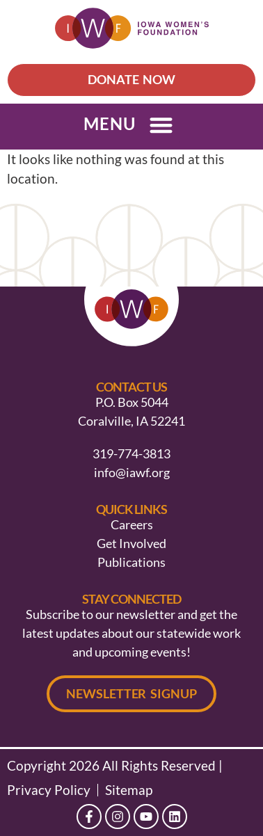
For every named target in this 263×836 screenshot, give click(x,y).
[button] (161, 124)
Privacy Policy (48, 790)
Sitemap (128, 790)
